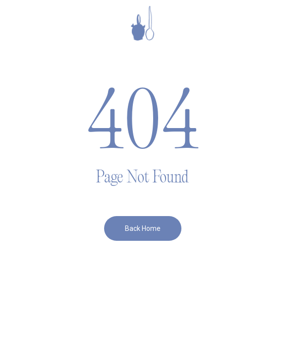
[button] (25, 23)
